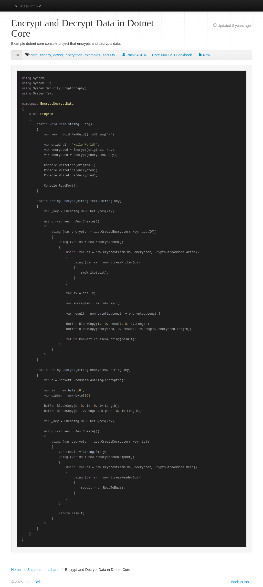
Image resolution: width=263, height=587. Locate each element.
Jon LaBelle (33, 582)
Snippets (34, 570)
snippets (28, 5)
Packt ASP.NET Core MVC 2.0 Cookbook (157, 55)
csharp (45, 55)
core (33, 55)
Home (16, 570)
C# (17, 55)
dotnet (58, 55)
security (109, 55)
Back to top (240, 582)
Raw (204, 55)
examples (92, 55)
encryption (74, 55)
